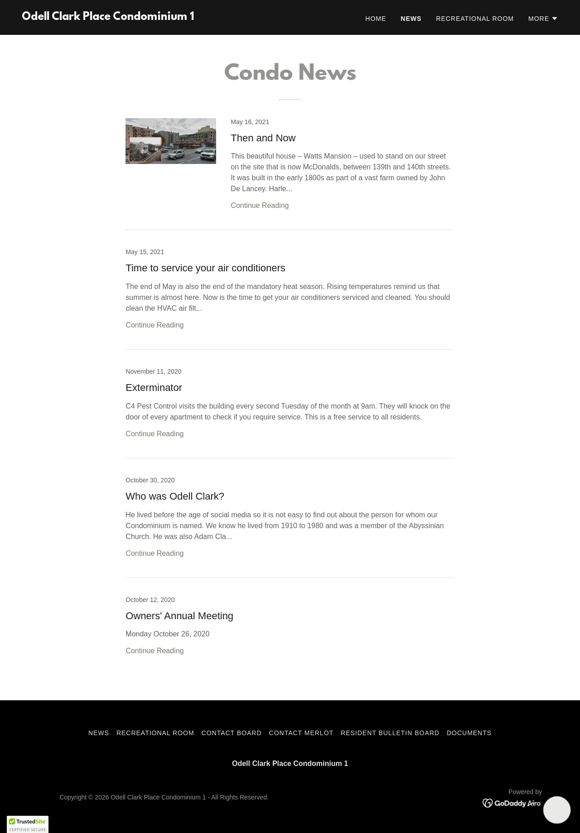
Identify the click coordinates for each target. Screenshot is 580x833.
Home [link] (375, 18)
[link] (108, 17)
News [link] (411, 18)
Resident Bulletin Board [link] (390, 733)
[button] (543, 18)
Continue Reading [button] (260, 205)
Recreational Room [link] (475, 18)
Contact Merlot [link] (301, 733)
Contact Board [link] (232, 733)
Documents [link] (469, 733)
